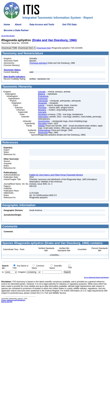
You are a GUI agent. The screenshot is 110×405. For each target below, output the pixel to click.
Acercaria (42, 112)
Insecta (41, 105)
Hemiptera (42, 114)
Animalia (41, 92)
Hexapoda (42, 103)
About (18, 24)
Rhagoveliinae (44, 130)
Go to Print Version (8, 36)
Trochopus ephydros (38, 63)
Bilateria (41, 94)
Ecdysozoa (43, 98)
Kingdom (22, 272)
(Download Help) (43, 48)
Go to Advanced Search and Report (96, 277)
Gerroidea (42, 123)
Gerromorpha (43, 121)
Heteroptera (43, 117)
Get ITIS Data (69, 24)
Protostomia (43, 96)
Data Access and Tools (41, 24)
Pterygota (42, 107)
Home (7, 24)
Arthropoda (43, 101)
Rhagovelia (43, 132)
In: (3, 272)
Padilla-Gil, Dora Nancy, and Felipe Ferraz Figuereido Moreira (56, 175)
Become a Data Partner (16, 30)
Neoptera (42, 110)
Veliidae (41, 126)
